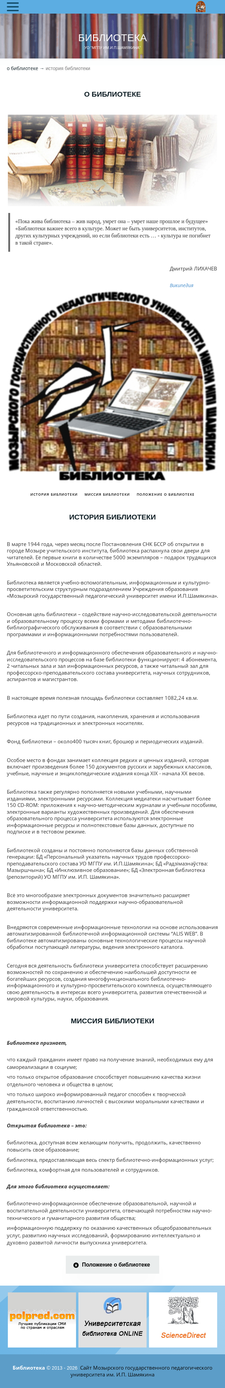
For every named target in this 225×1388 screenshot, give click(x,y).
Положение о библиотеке (166, 494)
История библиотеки (54, 494)
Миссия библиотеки (107, 494)
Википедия (181, 285)
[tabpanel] (42, 1320)
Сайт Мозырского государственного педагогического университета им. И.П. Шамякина (141, 1371)
